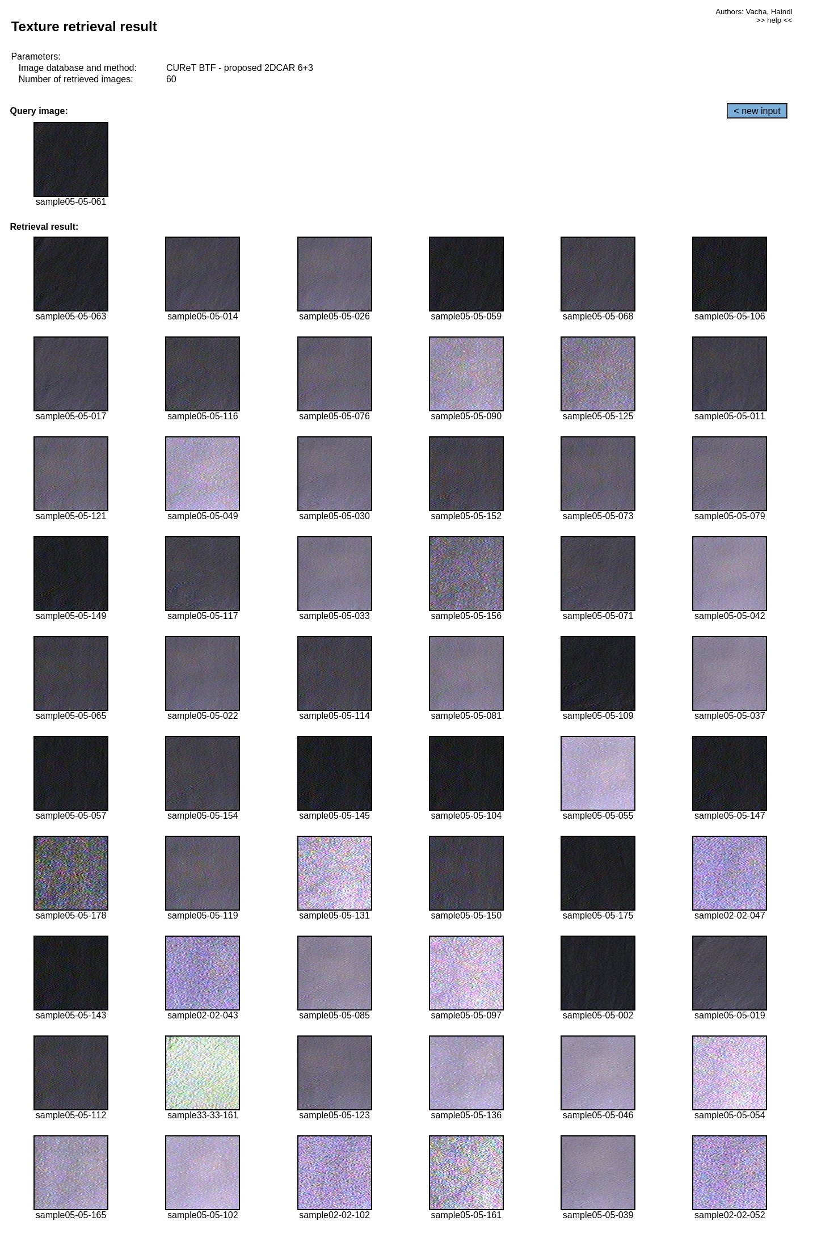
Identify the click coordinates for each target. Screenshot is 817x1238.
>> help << (774, 20)
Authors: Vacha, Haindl (753, 11)
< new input (757, 111)
